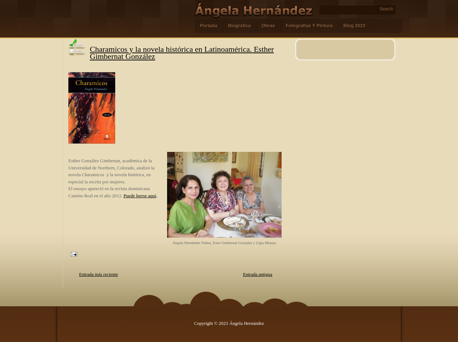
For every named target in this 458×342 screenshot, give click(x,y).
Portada (208, 25)
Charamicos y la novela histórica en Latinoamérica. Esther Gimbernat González (182, 53)
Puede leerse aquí (139, 195)
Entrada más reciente (98, 274)
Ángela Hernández (246, 323)
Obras (268, 25)
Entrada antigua (257, 274)
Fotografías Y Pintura (309, 25)
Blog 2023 (354, 25)
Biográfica (239, 25)
